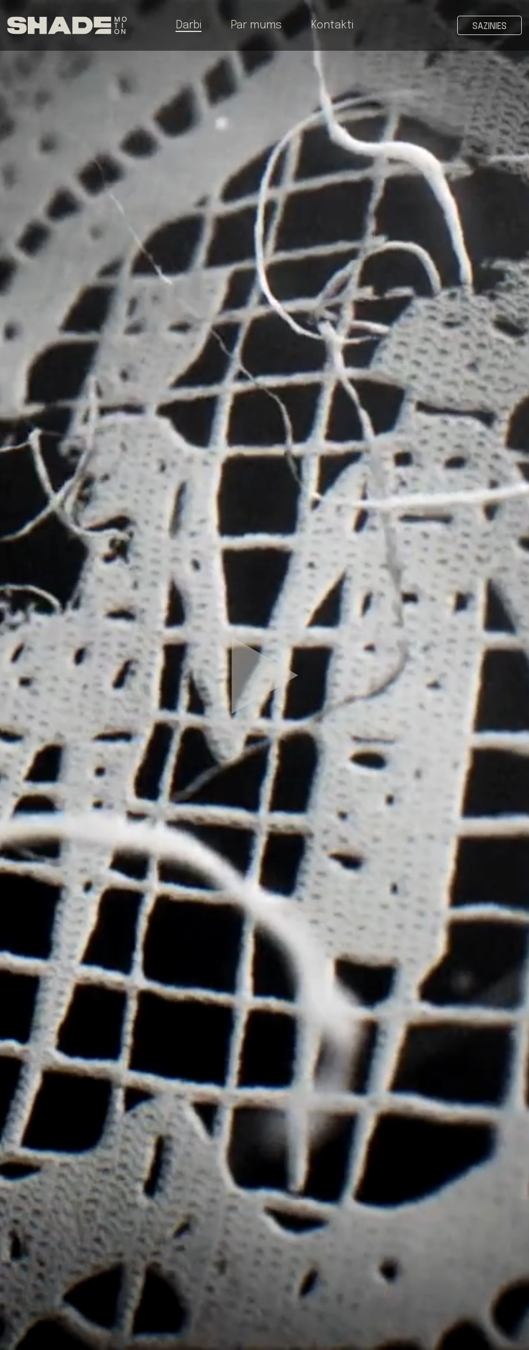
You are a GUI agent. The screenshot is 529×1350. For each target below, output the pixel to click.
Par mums (256, 25)
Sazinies (489, 26)
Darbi (188, 25)
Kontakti (332, 25)
